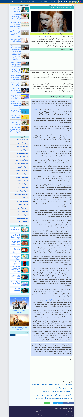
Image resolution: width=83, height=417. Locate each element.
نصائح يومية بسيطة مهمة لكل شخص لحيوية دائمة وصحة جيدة (54, 395)
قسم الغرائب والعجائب (21, 184)
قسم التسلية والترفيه (22, 153)
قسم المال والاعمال (22, 191)
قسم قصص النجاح (23, 211)
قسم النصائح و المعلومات (21, 194)
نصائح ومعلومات (22, 1)
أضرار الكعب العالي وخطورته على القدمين (15, 41)
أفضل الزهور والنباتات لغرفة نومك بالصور (17, 9)
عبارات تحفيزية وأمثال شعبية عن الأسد (15, 276)
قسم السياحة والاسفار (22, 170)
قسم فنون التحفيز (23, 208)
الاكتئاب (35, 109)
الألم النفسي (49, 300)
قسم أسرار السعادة (22, 139)
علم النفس (43, 36)
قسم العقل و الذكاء (22, 180)
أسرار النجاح (62, 1)
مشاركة (68, 403)
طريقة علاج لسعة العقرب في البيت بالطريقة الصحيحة (16, 64)
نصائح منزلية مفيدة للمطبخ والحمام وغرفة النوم (16, 83)
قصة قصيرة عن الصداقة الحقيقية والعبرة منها (15, 270)
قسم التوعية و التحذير (22, 160)
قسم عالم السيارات (22, 201)
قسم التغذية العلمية (22, 156)
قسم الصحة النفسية (22, 173)
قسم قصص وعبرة (23, 215)
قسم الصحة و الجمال (22, 177)
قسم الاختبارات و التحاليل (21, 149)
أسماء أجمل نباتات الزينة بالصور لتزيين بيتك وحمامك (15, 122)
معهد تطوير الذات (57, 408)
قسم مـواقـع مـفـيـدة (22, 218)
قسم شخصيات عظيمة (22, 197)
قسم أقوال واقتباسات (22, 146)
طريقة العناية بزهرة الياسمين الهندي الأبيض (15, 70)
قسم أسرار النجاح (23, 143)
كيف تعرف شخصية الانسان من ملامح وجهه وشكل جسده (15, 96)
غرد (58, 403)
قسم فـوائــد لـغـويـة (22, 204)
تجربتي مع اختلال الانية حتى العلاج (62, 7)
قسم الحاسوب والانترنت (21, 163)
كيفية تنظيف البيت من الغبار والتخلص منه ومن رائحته (16, 77)
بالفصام (46, 74)
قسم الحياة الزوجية (23, 167)
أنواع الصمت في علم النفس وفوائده (61, 388)
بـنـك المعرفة (15, 1)
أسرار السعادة (54, 1)
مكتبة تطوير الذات (23, 221)
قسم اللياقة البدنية (23, 187)
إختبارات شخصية (38, 1)
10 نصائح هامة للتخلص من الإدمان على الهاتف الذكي (56, 391)
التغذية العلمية (30, 1)
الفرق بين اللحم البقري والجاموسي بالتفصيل (16, 90)
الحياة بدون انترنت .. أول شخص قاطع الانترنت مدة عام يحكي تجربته (52, 384)
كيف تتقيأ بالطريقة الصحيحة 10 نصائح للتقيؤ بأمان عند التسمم (54, 398)
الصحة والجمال (47, 1)
